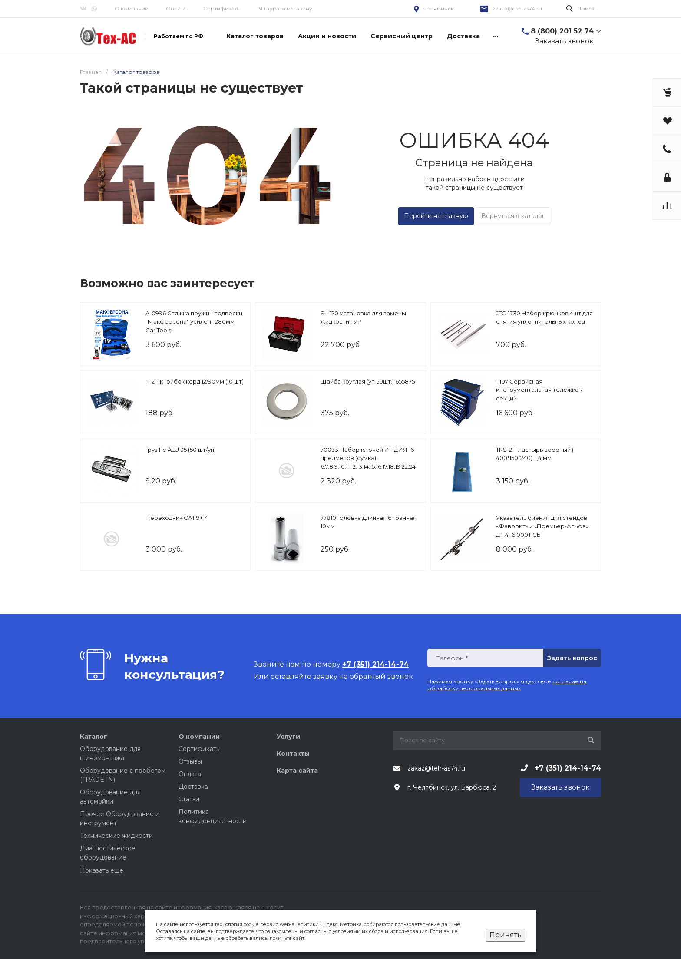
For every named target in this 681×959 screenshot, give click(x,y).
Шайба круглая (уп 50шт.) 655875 (368, 381)
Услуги (288, 737)
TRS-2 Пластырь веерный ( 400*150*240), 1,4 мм (535, 454)
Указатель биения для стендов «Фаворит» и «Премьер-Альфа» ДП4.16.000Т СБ (542, 526)
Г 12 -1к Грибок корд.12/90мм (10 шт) (194, 381)
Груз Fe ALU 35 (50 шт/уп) (180, 449)
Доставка (193, 786)
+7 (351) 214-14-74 (568, 768)
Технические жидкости (116, 836)
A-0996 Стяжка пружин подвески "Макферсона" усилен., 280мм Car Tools (193, 322)
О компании (132, 8)
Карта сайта (297, 770)
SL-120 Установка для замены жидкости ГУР (363, 317)
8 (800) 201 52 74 (562, 31)
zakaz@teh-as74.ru (517, 8)
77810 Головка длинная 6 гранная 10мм (369, 522)
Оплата (176, 8)
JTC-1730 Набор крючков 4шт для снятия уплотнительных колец (544, 317)
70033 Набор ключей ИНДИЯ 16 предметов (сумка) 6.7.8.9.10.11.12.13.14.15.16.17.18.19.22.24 (368, 458)
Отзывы (190, 761)
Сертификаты (222, 8)
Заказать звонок (564, 41)
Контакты (293, 753)
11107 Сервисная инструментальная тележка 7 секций (539, 390)
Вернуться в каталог (513, 216)
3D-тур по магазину (285, 8)
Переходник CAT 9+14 (176, 517)
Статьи (189, 799)
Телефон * (452, 658)
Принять (505, 935)
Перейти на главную (436, 216)
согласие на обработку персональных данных (506, 684)
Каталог (93, 737)
